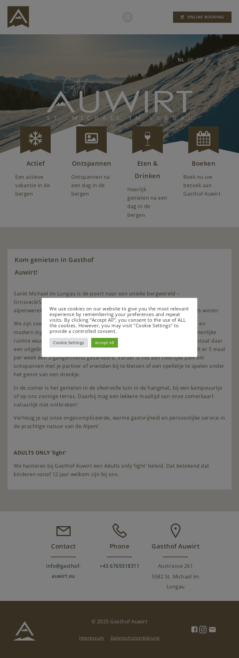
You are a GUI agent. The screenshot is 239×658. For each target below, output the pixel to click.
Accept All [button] (104, 342)
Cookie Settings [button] (68, 342)
